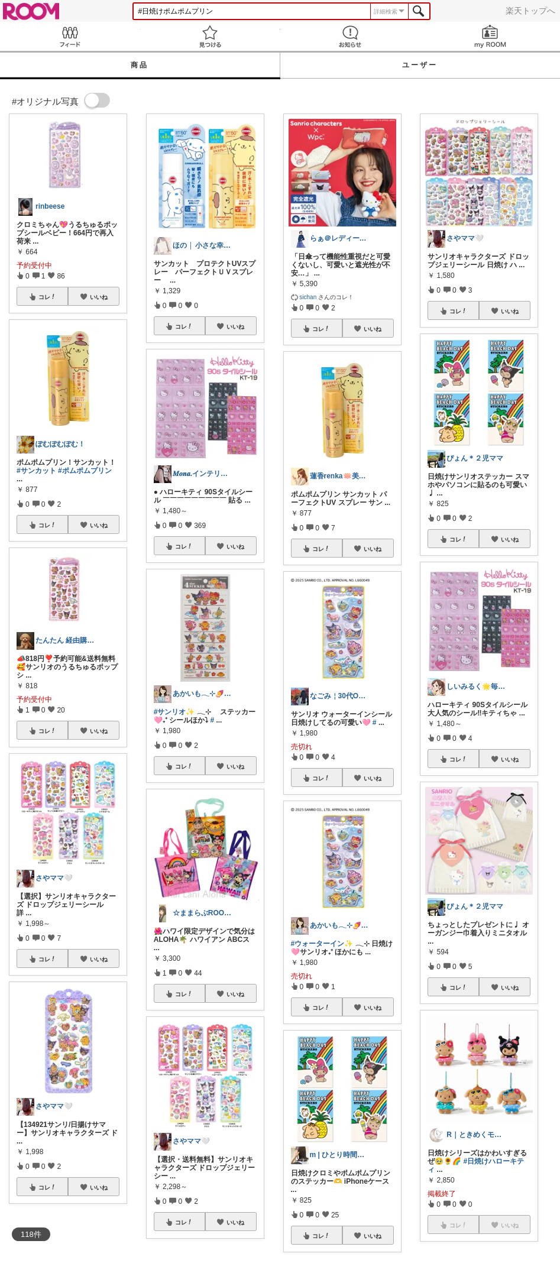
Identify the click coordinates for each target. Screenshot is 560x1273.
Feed (70, 36)
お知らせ (350, 36)
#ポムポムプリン (85, 471)
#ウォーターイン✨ (322, 944)
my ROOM (490, 36)
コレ (47, 297)
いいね (99, 297)
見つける (210, 36)
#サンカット (36, 471)
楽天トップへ (530, 10)
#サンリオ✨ (174, 712)
